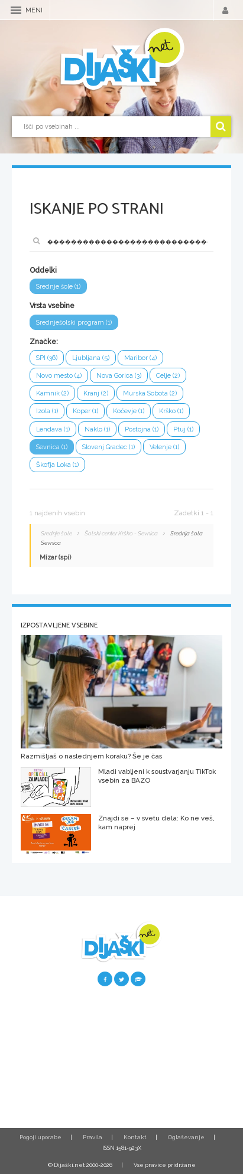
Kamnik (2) (52, 393)
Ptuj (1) (183, 429)
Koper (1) (85, 411)
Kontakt (135, 1137)
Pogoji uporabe (40, 1137)
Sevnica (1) (51, 447)
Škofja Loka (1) (57, 465)
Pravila (92, 1137)
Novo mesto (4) (59, 376)
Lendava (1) (53, 429)
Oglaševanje (186, 1137)
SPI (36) (46, 358)
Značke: (44, 342)
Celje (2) (168, 376)
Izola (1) (47, 411)
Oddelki (43, 270)
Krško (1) (171, 411)
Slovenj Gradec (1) (108, 447)
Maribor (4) (140, 358)
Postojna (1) (141, 429)
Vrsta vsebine (52, 306)
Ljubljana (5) (90, 358)
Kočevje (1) (128, 411)
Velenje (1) (164, 447)
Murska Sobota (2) (150, 393)
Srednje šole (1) (58, 286)
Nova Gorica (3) (118, 376)
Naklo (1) (97, 429)
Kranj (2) (95, 393)
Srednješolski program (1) (74, 322)
